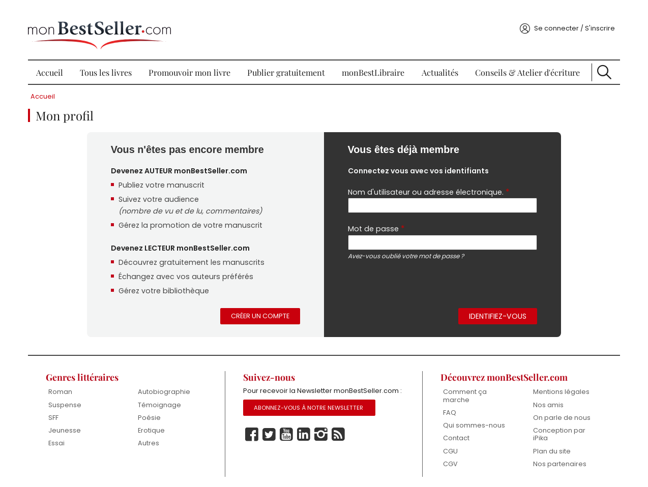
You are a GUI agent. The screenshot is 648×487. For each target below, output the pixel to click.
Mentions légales (556, 385)
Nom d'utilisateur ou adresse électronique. (428, 182)
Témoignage (163, 398)
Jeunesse (70, 424)
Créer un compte (260, 309)
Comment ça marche (462, 390)
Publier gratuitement (288, 61)
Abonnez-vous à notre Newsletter (310, 413)
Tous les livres (109, 61)
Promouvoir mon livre (191, 61)
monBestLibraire (373, 61)
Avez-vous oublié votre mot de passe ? (407, 247)
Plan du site (547, 445)
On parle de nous (557, 411)
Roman (66, 385)
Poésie (153, 411)
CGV (447, 458)
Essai (62, 437)
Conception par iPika (554, 428)
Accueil (55, 61)
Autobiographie (168, 385)
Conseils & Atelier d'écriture (524, 61)
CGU (447, 445)
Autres (152, 437)
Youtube (288, 440)
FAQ (447, 406)
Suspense (70, 398)
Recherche (599, 61)
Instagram (322, 440)
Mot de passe (375, 220)
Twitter (270, 440)
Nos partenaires (555, 458)
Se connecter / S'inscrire (568, 17)
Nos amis (543, 398)
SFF (59, 411)
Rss (339, 440)
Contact (453, 432)
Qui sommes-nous (471, 419)
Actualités (438, 61)
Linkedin (305, 440)
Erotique (155, 424)
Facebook (253, 440)
